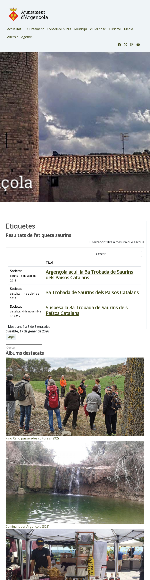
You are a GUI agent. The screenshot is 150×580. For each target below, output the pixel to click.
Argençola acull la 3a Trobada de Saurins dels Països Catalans (89, 275)
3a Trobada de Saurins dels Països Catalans (92, 292)
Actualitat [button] (14, 29)
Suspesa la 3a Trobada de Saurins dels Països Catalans (87, 310)
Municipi (80, 29)
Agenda (26, 37)
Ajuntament (35, 29)
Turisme (115, 29)
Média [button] (128, 29)
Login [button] (10, 337)
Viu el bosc (97, 29)
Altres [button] (11, 37)
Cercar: (119, 254)
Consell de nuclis (59, 29)
